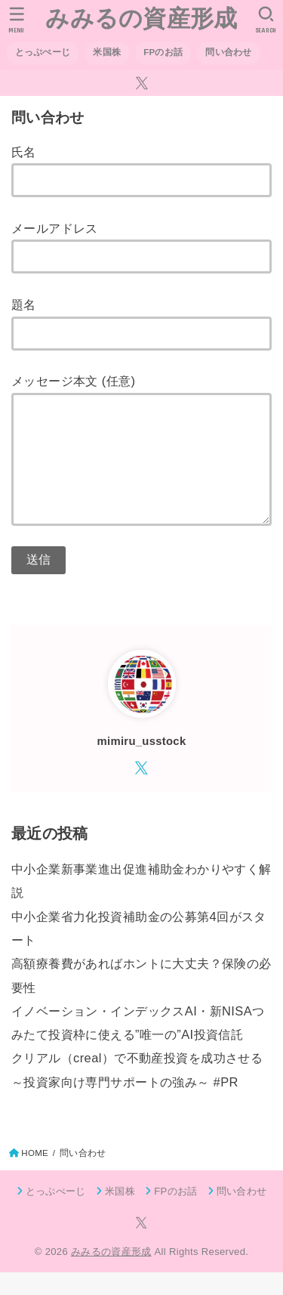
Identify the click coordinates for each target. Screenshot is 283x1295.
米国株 (107, 52)
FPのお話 (163, 52)
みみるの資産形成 (141, 18)
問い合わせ (228, 52)
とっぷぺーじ (43, 52)
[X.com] (142, 83)
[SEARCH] (266, 19)
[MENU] (17, 19)
